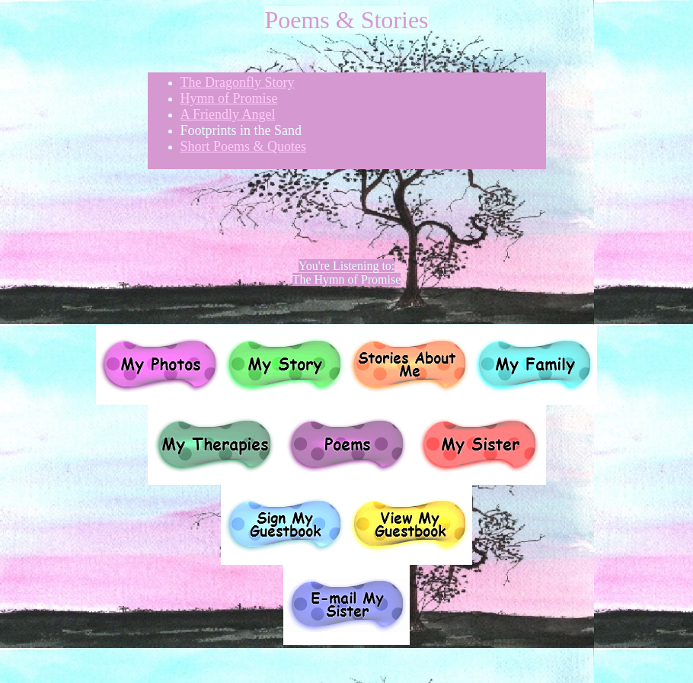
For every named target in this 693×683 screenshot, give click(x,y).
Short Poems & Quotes (243, 146)
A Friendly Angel (228, 114)
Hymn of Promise (229, 98)
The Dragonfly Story (237, 82)
